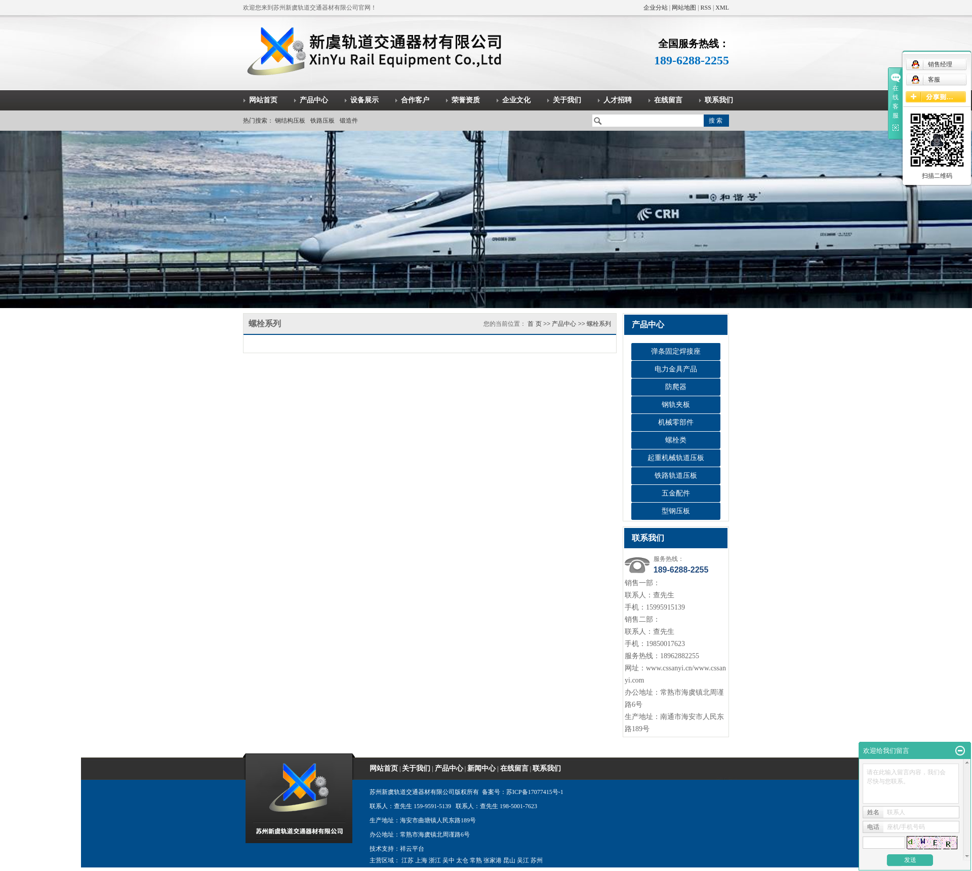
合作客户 (415, 100)
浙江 (435, 860)
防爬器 (675, 387)
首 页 (534, 323)
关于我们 (567, 100)
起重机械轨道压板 (675, 458)
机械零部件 (676, 422)
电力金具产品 (676, 369)
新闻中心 (481, 768)
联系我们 (719, 100)
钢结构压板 (290, 120)
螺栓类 (675, 440)
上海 (421, 860)
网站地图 (684, 7)
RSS (706, 7)
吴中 (448, 860)
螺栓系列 (599, 323)
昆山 (509, 860)
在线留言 (668, 100)
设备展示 (364, 100)
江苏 (407, 860)
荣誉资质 (466, 100)
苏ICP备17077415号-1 (534, 792)
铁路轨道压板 (676, 475)
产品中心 (314, 100)
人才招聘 (617, 100)
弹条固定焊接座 (676, 351)
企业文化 (516, 100)
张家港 (492, 860)
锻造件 (349, 120)
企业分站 (655, 7)
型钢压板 (676, 511)
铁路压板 (322, 120)
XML (722, 7)
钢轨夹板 (676, 404)
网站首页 (263, 100)
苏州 (537, 860)
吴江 (523, 860)
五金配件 (676, 493)
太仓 (462, 860)
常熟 (476, 860)
